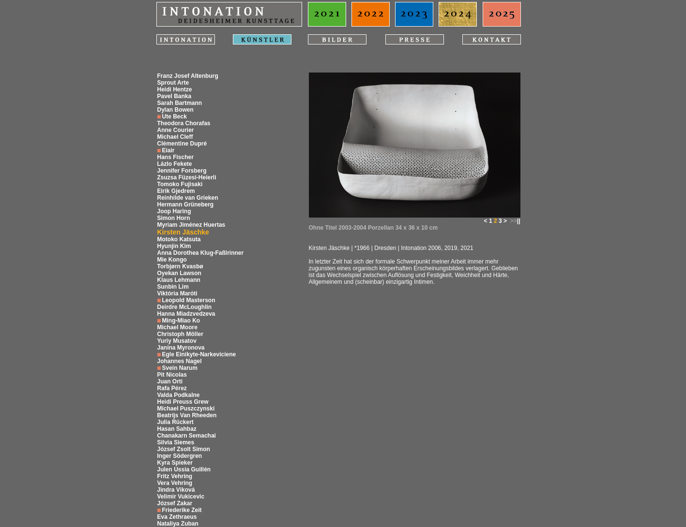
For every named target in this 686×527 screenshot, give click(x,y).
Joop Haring (174, 211)
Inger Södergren (179, 456)
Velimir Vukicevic (181, 496)
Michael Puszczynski (186, 408)
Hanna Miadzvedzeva (186, 313)
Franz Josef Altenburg (187, 76)
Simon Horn (173, 218)
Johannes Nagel (179, 361)
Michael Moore (177, 327)
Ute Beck (174, 116)
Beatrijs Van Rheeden (187, 415)
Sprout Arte (173, 82)
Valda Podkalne (178, 395)
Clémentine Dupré (182, 143)
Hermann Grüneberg (185, 204)
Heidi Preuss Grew (183, 401)
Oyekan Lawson (179, 273)
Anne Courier (175, 130)
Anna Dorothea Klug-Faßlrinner (200, 252)
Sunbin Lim (173, 286)
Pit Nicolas (172, 374)
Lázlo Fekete (174, 164)
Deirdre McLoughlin (184, 307)
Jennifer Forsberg (182, 170)
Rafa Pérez (172, 388)
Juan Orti (170, 381)
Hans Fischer (175, 157)
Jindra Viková (176, 489)
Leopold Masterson (188, 300)
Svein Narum (180, 368)
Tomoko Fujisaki (180, 184)
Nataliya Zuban (177, 523)
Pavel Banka (174, 96)
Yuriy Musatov (177, 340)
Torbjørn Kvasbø (180, 266)
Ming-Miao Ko (181, 320)
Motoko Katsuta (179, 239)
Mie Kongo (172, 259)
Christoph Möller (180, 334)
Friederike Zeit (182, 510)
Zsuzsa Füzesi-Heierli (186, 177)
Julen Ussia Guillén (184, 469)
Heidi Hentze (174, 89)
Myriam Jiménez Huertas (191, 224)
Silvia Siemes (176, 442)
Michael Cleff (175, 136)
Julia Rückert (175, 422)
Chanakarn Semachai (186, 435)
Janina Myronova (181, 347)
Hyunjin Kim (174, 246)
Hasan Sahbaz (177, 428)
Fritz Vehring (175, 476)
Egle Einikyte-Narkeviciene (199, 354)
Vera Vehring (175, 483)
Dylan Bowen (175, 109)
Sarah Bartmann (179, 103)
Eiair (168, 150)
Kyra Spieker (175, 462)
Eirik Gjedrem (176, 191)
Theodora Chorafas (184, 123)
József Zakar (175, 503)
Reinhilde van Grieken (187, 197)
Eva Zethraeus (177, 516)
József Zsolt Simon (183, 449)
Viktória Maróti (177, 293)
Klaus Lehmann (178, 280)
